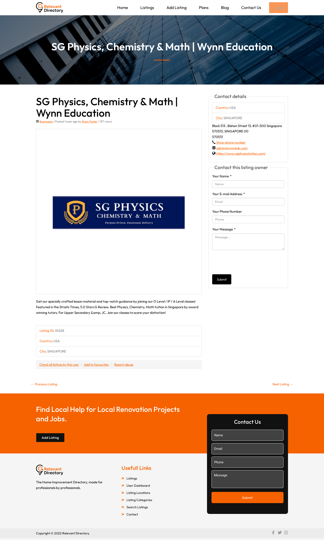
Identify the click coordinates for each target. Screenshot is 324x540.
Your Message (224, 230)
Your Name (222, 176)
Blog (224, 7)
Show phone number (231, 143)
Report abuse (127, 365)
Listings (147, 7)
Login (278, 7)
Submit (222, 280)
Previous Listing (44, 385)
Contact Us (251, 7)
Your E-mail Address (228, 194)
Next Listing (282, 385)
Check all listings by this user (59, 365)
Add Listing (176, 7)
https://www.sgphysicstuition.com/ (242, 154)
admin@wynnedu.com (232, 148)
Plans (203, 7)
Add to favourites (98, 365)
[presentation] (246, 262)
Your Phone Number (227, 212)
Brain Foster (90, 122)
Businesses (46, 122)
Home (122, 7)
